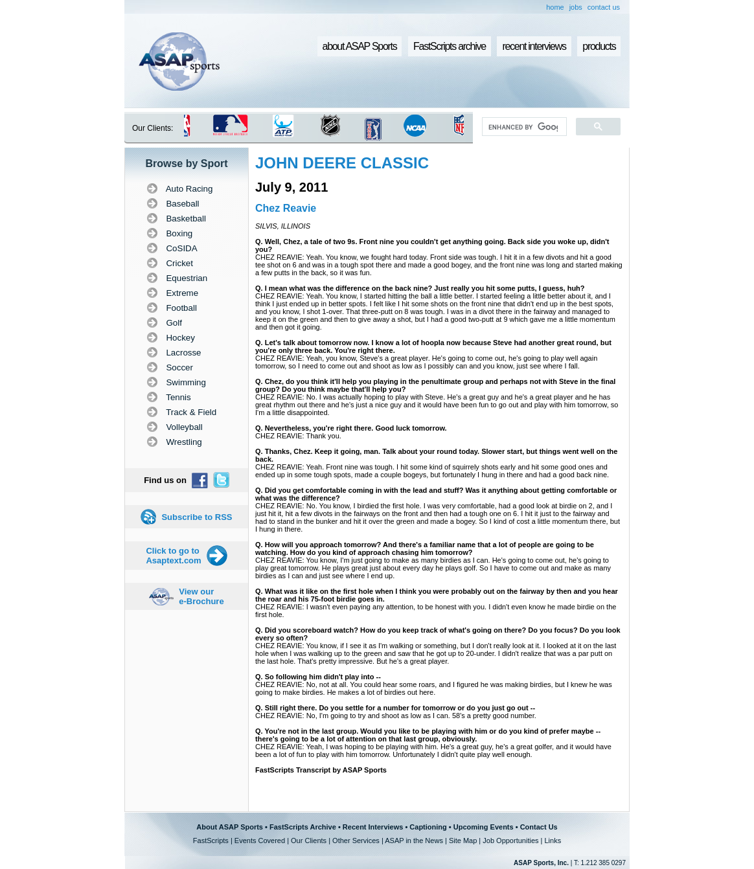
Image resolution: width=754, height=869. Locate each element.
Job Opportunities (510, 840)
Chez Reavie (285, 208)
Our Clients (308, 840)
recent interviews (534, 46)
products (598, 46)
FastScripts (211, 840)
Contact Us (539, 827)
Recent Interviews (373, 827)
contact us (604, 7)
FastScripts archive (449, 46)
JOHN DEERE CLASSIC (342, 163)
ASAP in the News (414, 840)
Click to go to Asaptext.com (173, 555)
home (555, 7)
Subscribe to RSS (196, 517)
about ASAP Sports (360, 46)
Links (552, 840)
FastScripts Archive (302, 827)
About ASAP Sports (229, 827)
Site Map (463, 840)
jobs (575, 7)
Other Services (356, 840)
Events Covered (259, 840)
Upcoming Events (483, 827)
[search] (523, 127)
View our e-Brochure (201, 596)
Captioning (427, 827)
